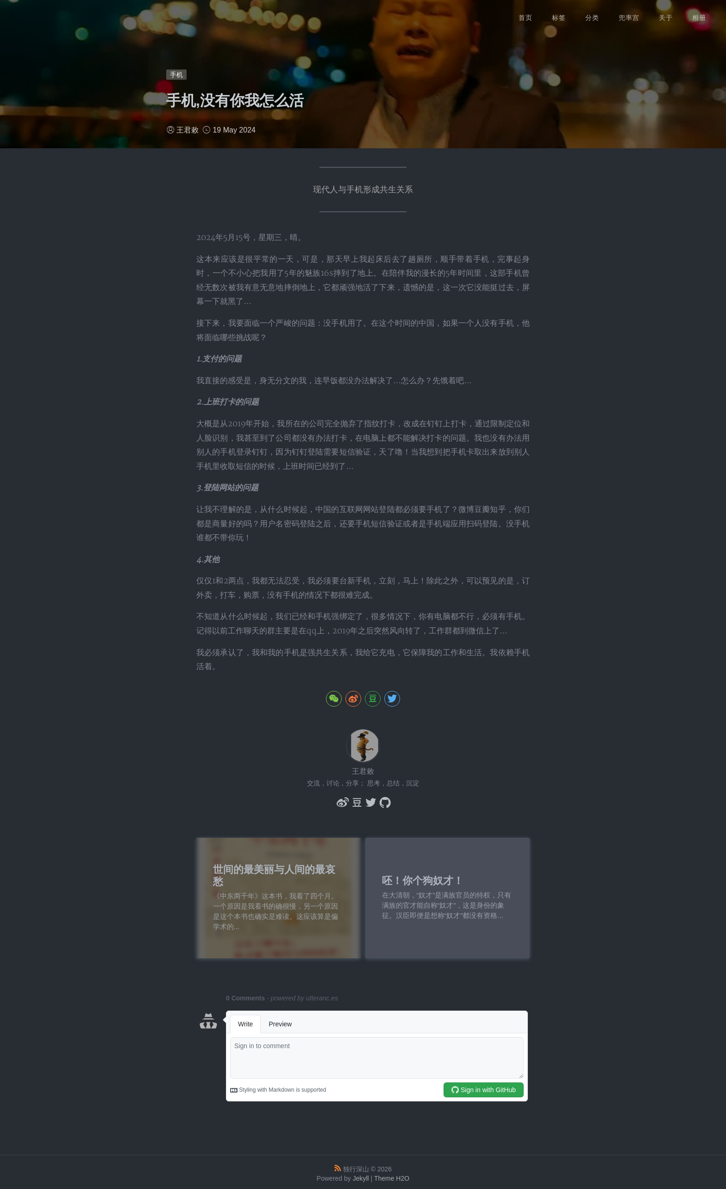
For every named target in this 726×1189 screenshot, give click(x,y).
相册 (699, 13)
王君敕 (187, 130)
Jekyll (361, 1175)
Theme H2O (391, 1175)
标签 (559, 13)
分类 (592, 13)
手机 (176, 74)
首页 (525, 13)
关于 (666, 13)
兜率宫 (629, 13)
